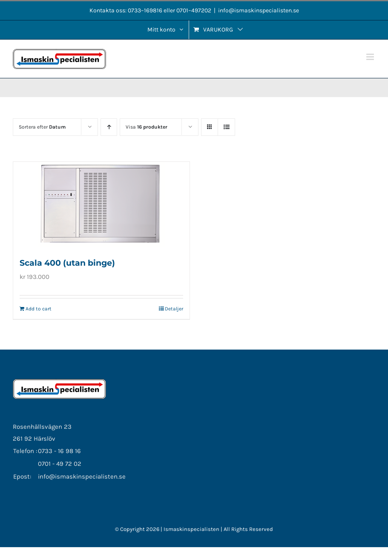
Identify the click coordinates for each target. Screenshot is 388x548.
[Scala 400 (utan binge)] (101, 204)
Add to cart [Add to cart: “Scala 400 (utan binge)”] (39, 309)
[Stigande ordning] (109, 127)
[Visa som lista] (226, 127)
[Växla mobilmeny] (370, 56)
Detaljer (174, 309)
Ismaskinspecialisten (192, 529)
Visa (146, 127)
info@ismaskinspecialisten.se (258, 10)
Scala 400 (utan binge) (67, 263)
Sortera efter (42, 127)
